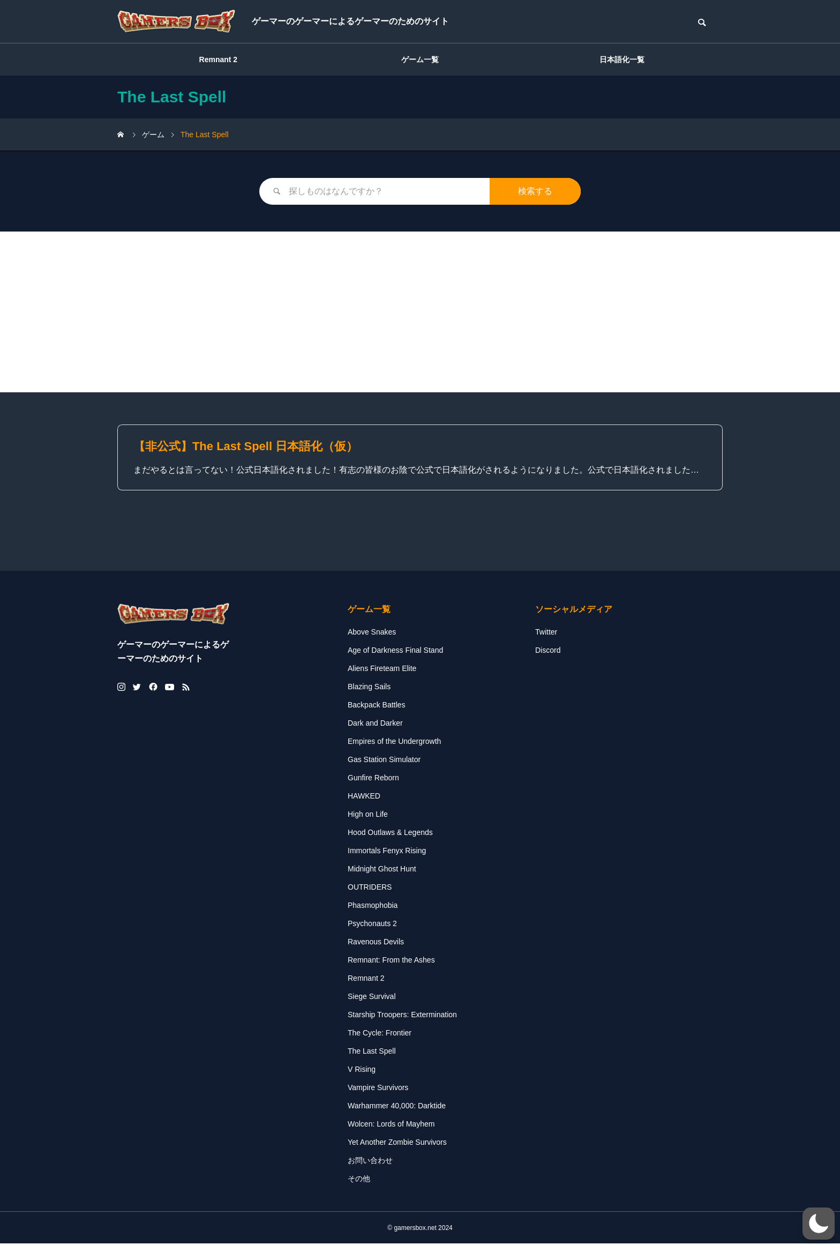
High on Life (368, 815)
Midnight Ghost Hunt (382, 870)
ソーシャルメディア (573, 610)
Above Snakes (372, 633)
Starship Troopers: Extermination (402, 1015)
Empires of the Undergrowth (394, 742)
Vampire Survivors (378, 1088)
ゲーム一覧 (420, 59)
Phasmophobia (373, 906)
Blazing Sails (369, 687)
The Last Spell (372, 1052)
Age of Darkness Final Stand (395, 651)
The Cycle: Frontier (379, 1034)
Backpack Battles (376, 706)
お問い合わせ (370, 1161)
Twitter (546, 633)
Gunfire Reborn (373, 778)
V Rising (362, 1070)
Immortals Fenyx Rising (387, 851)
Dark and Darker (375, 724)
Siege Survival (372, 997)
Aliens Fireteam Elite (382, 669)
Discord (547, 651)
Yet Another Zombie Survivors (397, 1143)
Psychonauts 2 (372, 924)
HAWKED (364, 797)
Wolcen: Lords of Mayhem (391, 1125)
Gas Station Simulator (384, 760)
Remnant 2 (218, 59)
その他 (359, 1179)
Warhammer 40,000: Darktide (397, 1106)
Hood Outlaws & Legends (390, 833)
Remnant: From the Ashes (391, 961)
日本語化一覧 (621, 59)
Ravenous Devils (376, 942)
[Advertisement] (420, 312)
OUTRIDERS (370, 888)
